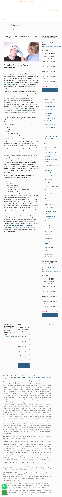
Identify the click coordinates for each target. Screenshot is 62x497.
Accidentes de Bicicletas (51, 106)
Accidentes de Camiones (51, 109)
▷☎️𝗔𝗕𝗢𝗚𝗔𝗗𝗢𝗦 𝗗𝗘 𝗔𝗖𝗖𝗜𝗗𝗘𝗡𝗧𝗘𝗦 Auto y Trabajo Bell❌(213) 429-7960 (33, 12)
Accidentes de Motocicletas (48, 114)
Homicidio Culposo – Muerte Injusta (50, 119)
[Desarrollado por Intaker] (48, 493)
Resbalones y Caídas (50, 152)
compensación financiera (26, 201)
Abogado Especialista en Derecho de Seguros (51, 166)
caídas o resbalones (29, 161)
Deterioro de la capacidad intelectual (15, 180)
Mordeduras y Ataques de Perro (50, 148)
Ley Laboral (47, 156)
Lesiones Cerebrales (50, 127)
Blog (46, 250)
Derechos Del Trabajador (48, 194)
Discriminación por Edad (51, 186)
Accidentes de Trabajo (51, 176)
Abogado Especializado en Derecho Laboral (50, 160)
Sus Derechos (48, 231)
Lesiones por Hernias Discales (50, 143)
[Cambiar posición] (53, 446)
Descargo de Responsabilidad (48, 255)
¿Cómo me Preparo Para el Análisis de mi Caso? (49, 218)
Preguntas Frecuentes (49, 207)
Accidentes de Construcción (48, 171)
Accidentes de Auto (50, 102)
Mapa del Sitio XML (46, 377)
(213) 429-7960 (37, 1)
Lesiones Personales (13, 29)
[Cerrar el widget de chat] (56, 446)
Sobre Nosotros (49, 247)
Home (5, 29)
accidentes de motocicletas (16, 161)
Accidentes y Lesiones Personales (50, 212)
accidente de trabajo (20, 110)
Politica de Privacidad (25, 377)
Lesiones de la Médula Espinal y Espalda (50, 137)
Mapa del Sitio (36, 377)
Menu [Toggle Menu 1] (6, 20)
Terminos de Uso (14, 377)
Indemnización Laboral (51, 204)
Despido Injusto (49, 183)
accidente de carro (8, 110)
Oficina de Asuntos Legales (49, 242)
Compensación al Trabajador (49, 199)
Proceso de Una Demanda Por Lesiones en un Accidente (51, 226)
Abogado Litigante (50, 238)
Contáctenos (47, 234)
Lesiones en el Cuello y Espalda (50, 132)
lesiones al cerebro (10, 84)
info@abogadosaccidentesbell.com (31, 4)
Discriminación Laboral (51, 190)
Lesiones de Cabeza (50, 124)
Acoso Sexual (48, 179)
